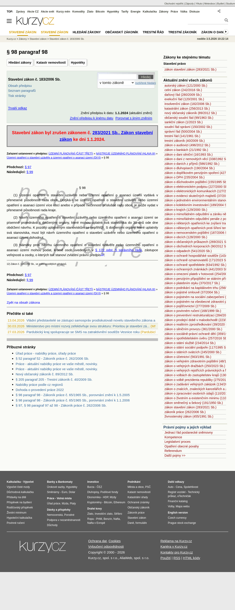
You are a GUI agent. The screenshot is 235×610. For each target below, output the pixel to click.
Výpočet (28, 481)
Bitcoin (100, 11)
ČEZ (99, 487)
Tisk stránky (17, 96)
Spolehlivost (191, 487)
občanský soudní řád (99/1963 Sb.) (188, 117)
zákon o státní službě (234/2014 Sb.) (190, 343)
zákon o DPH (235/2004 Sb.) (184, 177)
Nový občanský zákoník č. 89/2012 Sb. (44, 374)
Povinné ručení (16, 522)
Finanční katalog (178, 501)
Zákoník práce (136, 512)
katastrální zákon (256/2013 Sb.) (187, 108)
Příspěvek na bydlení (19, 502)
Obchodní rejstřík (173, 3)
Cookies (115, 541)
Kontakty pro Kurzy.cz (176, 552)
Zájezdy (189, 3)
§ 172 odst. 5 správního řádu (118, 250)
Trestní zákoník (182, 32)
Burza (90, 487)
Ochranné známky (138, 502)
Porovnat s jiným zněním (133, 118)
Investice (93, 481)
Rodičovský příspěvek (20, 507)
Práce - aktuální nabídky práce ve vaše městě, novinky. (57, 364)
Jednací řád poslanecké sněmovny (188, 432)
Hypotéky (78, 62)
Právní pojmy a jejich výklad (187, 427)
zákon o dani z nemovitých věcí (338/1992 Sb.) (197, 159)
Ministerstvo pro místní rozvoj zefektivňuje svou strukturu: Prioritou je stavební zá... (88, 326)
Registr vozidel (177, 492)
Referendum (173, 451)
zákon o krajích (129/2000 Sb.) (185, 209)
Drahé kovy (94, 508)
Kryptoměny (94, 502)
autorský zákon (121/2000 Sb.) (185, 85)
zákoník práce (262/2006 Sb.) (185, 412)
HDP (105, 497)
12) (102, 254)
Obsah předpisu (20, 86)
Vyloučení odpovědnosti (106, 546)
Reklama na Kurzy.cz (176, 541)
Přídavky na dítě (16, 497)
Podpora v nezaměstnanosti (63, 520)
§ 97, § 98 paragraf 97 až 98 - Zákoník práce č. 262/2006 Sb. (61, 405)
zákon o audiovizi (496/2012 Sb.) (187, 145)
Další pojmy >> (174, 455)
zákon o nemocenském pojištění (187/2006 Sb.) (197, 232)
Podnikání (134, 481)
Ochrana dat (97, 541)
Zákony (163, 11)
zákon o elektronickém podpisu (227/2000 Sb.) (196, 186)
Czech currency (177, 517)
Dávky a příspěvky (58, 509)
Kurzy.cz (11, 39)
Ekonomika (93, 497)
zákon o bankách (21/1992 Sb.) (186, 150)
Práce (174, 11)
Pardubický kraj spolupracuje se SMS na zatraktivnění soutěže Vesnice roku (82, 332)
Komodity (78, 11)
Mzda (65, 503)
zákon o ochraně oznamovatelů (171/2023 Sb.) (197, 260)
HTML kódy (191, 558)
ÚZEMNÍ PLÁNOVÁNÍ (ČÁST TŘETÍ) (71, 153)
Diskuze (195, 11)
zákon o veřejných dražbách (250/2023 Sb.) (194, 366)
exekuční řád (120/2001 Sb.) (184, 99)
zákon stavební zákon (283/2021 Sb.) (190, 69)
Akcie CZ (32, 11)
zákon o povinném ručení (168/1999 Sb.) (192, 311)
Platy (73, 503)
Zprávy (20, 11)
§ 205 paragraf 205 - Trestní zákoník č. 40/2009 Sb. (54, 379)
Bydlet (220, 3)
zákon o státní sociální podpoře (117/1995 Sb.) (196, 347)
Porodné (69, 514)
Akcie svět (47, 11)
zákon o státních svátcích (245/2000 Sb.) (192, 352)
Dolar (72, 492)
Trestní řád (153, 32)
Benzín (108, 518)
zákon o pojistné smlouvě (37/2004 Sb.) (192, 292)
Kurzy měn (63, 11)
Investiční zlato (103, 513)
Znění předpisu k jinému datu (91, 118)
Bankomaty (65, 481)
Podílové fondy (109, 492)
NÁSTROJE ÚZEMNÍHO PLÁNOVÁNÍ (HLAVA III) (125, 153)
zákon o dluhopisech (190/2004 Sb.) (189, 168)
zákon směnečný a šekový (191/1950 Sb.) (193, 403)
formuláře (141, 522)
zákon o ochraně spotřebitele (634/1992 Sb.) (195, 265)
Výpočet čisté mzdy (18, 487)
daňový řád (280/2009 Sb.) (183, 94)
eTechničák (184, 496)
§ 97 (28, 167)
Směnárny (53, 492)
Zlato (90, 11)
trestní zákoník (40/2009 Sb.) (184, 140)
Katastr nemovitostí (51, 62)
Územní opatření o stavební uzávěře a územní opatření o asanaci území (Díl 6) (54, 157)
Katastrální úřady (138, 497)
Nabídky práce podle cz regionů (39, 384)
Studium (230, 3)
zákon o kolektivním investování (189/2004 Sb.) (197, 205)
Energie (136, 11)
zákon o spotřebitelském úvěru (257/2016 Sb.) (196, 338)
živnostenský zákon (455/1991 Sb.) (188, 416)
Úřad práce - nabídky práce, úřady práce (46, 353)
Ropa (90, 518)
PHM (99, 518)
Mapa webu (183, 506)
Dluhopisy (93, 492)
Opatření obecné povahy (181, 446)
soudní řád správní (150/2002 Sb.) (188, 127)
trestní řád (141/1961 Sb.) (182, 136)
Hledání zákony (20, 62)
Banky (51, 481)
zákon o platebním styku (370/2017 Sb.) (192, 283)
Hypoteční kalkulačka (19, 517)
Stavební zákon (38, 39)
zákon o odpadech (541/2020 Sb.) (188, 251)
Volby (171, 506)
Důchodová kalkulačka (20, 492)
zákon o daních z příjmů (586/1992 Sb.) (191, 163)
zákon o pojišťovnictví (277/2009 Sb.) (190, 306)
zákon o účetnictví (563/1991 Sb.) (187, 357)
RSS (176, 558)
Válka (183, 11)
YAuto (199, 3)
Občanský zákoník (121, 32)
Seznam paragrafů (22, 90)
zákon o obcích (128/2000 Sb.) (185, 237)
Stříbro (118, 513)
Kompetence (173, 437)
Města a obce (136, 487)
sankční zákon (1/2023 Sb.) (183, 122)
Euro (64, 492)
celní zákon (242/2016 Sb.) (183, 90)
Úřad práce (53, 503)
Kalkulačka (150, 11)
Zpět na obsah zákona (23, 302)
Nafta (116, 518)
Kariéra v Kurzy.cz (174, 546)
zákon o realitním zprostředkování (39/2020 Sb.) (197, 324)
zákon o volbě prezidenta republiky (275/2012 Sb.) (199, 380)
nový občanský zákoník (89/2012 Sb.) (190, 113)
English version (178, 512)
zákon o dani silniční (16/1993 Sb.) (188, 154)
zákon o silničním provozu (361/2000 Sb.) (193, 329)
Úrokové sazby (55, 487)
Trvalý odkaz (17, 108)
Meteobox (209, 3)
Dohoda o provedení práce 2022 (40, 390)
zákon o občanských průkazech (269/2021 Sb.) (197, 242)
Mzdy (113, 497)
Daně (131, 522)
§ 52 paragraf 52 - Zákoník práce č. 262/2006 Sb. (52, 358)
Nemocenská (55, 514)
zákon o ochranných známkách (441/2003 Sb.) (196, 269)
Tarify (124, 11)
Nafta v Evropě (96, 522)
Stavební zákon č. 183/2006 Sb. (66, 39)
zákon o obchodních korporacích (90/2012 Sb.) (197, 246)
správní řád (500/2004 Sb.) (183, 131)
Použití (165, 558)
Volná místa (64, 498)
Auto (170, 487)
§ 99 (29, 172)
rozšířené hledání (145, 83)
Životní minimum (16, 512)
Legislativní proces (177, 441)
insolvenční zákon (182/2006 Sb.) (187, 104)
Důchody (52, 525)
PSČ (148, 487)
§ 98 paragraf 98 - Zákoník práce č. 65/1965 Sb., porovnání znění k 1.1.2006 (73, 400)
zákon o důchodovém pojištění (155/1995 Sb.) (196, 182)
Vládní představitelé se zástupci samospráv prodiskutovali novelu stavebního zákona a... (92, 320)
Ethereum (119, 502)
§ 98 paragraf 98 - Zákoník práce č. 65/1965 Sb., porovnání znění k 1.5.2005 (73, 395)
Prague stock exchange (182, 522)
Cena (179, 487)
